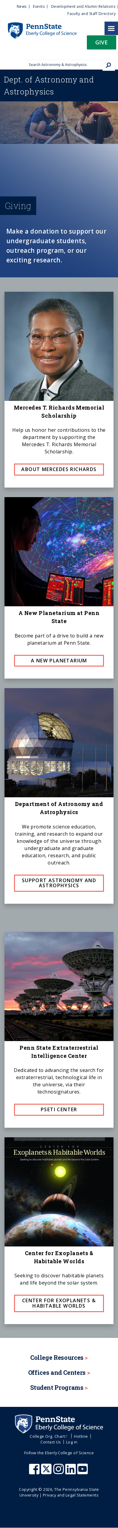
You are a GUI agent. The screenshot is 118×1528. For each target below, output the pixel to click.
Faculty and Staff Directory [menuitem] (91, 13)
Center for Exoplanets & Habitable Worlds (59, 1303)
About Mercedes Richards (58, 469)
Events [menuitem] (39, 6)
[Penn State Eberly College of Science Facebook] (35, 1472)
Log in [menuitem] (72, 1442)
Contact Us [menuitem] (50, 1442)
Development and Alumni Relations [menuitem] (83, 6)
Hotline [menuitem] (81, 1436)
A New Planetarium (59, 660)
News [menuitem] (22, 6)
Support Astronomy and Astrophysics (59, 883)
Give (101, 42)
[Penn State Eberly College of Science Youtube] (83, 1472)
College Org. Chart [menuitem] (49, 1436)
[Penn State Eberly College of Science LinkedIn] (71, 1472)
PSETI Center (59, 1109)
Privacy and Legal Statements (71, 1495)
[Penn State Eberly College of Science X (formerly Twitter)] (47, 1472)
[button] (101, 44)
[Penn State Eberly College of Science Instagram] (59, 1472)
